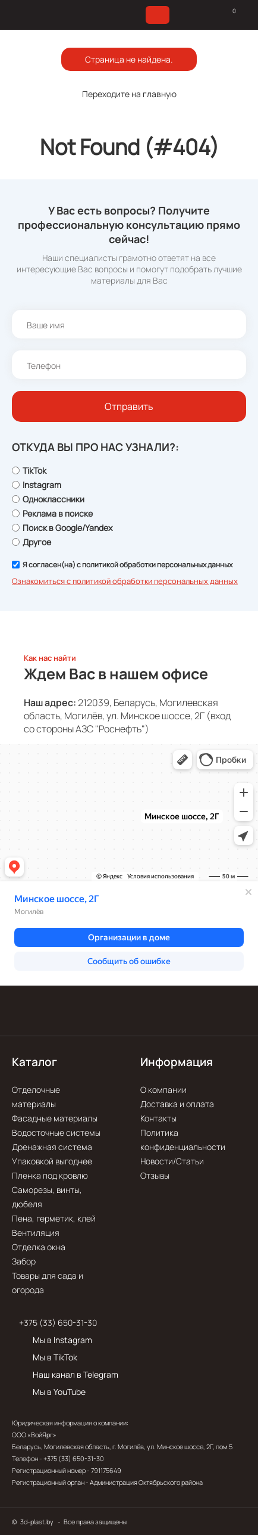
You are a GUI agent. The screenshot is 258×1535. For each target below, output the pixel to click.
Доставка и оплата (177, 1104)
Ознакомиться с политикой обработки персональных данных (125, 581)
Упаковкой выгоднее (52, 1161)
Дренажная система (52, 1146)
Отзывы (154, 1175)
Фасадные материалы (54, 1118)
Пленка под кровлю (50, 1175)
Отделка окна (38, 1247)
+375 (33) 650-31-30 (58, 1322)
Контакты (158, 1118)
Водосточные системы (56, 1132)
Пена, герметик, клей (54, 1218)
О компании (163, 1089)
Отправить (129, 406)
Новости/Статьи (172, 1161)
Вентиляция (35, 1232)
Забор (24, 1261)
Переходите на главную (129, 94)
